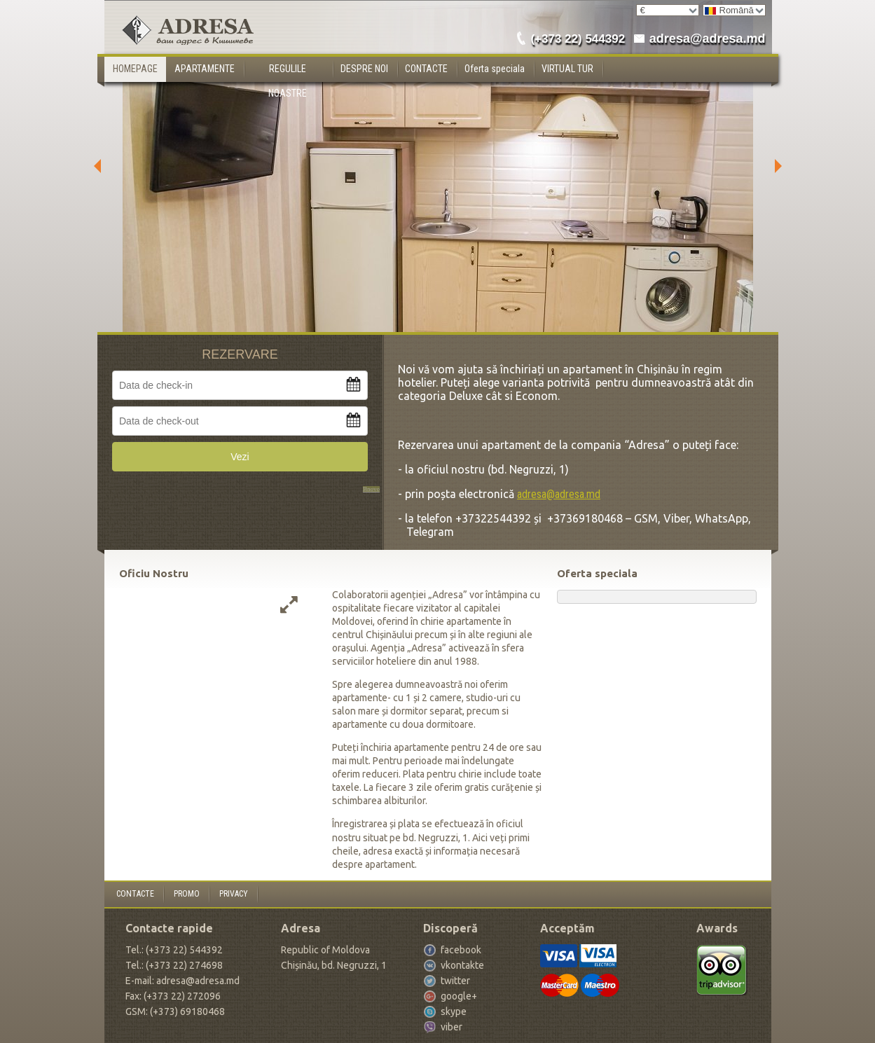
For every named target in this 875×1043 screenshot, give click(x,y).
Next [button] (782, 166)
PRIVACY (233, 894)
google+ (459, 996)
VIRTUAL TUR (567, 68)
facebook (461, 949)
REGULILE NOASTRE (287, 72)
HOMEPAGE (135, 68)
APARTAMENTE (204, 68)
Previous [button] (94, 166)
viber (451, 1026)
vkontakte (462, 965)
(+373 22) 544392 (577, 39)
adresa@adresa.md (707, 39)
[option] (437, 166)
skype (454, 1011)
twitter (455, 980)
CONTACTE (426, 68)
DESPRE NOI (364, 68)
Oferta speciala (494, 68)
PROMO (187, 894)
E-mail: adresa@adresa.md (182, 980)
